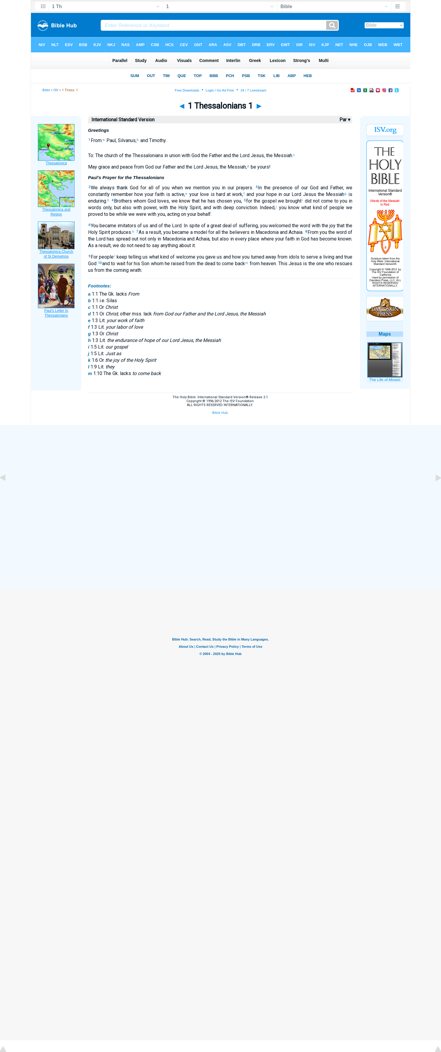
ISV (56, 90)
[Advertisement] (221, 469)
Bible (46, 90)
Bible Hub (220, 413)
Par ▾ (344, 120)
